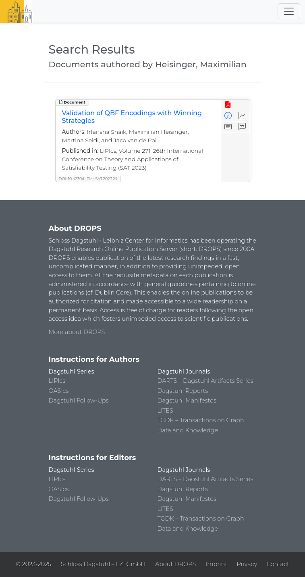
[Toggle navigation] (289, 11)
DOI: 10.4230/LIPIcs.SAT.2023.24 (88, 178)
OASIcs (59, 390)
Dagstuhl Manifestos (187, 400)
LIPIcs (57, 380)
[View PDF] (228, 105)
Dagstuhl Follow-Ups (79, 400)
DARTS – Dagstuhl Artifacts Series (205, 380)
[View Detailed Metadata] (228, 115)
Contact (278, 564)
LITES (165, 410)
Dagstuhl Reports (183, 390)
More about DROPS (77, 332)
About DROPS (175, 564)
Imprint (216, 564)
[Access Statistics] (242, 115)
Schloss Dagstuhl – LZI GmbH (103, 564)
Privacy (247, 564)
